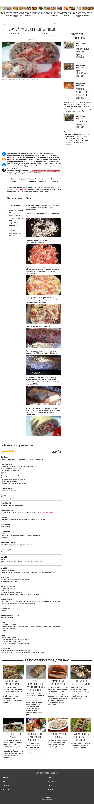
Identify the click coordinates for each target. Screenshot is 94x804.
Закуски (6, 785)
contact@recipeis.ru (47, 799)
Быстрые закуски (41, 12)
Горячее (51, 777)
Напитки (6, 789)
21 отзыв (31, 39)
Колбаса (91, 12)
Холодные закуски (34, 12)
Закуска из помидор (66, 13)
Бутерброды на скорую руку (78, 14)
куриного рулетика (46, 512)
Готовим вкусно (47, 772)
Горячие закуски (22, 12)
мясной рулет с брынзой (17, 190)
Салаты (50, 789)
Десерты (6, 781)
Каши (50, 785)
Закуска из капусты (28, 13)
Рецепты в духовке (9, 13)
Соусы (5, 793)
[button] (91, 2)
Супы (50, 793)
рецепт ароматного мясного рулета (44, 171)
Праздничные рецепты (59, 12)
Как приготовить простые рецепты (10, 3)
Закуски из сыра (3, 12)
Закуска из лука (72, 12)
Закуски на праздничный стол (15, 14)
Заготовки (51, 781)
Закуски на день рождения (53, 13)
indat (19, 33)
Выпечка (6, 777)
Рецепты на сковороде (85, 13)
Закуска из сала (47, 12)
